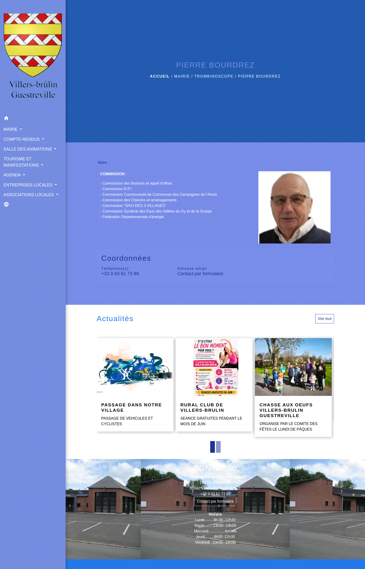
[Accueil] (32, 56)
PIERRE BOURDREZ (259, 76)
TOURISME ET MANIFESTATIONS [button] (21, 162)
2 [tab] (218, 447)
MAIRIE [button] (11, 129)
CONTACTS (215, 468)
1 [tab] (212, 447)
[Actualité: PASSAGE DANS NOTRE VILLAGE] (135, 385)
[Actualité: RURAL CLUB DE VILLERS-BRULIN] (214, 385)
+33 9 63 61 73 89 (120, 273)
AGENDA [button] (12, 175)
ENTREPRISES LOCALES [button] (28, 185)
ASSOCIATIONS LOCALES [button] (29, 194)
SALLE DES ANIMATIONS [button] (28, 149)
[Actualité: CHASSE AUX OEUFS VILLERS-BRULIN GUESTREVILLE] (293, 387)
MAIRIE (182, 76)
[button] (32, 118)
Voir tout (324, 319)
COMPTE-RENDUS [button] (22, 139)
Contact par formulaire (200, 273)
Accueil (160, 76)
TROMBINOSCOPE (213, 76)
